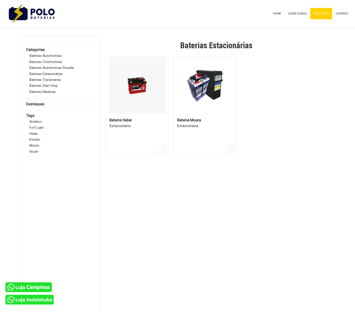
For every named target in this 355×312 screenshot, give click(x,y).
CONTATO (342, 13)
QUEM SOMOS (297, 13)
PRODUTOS (321, 13)
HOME (277, 13)
